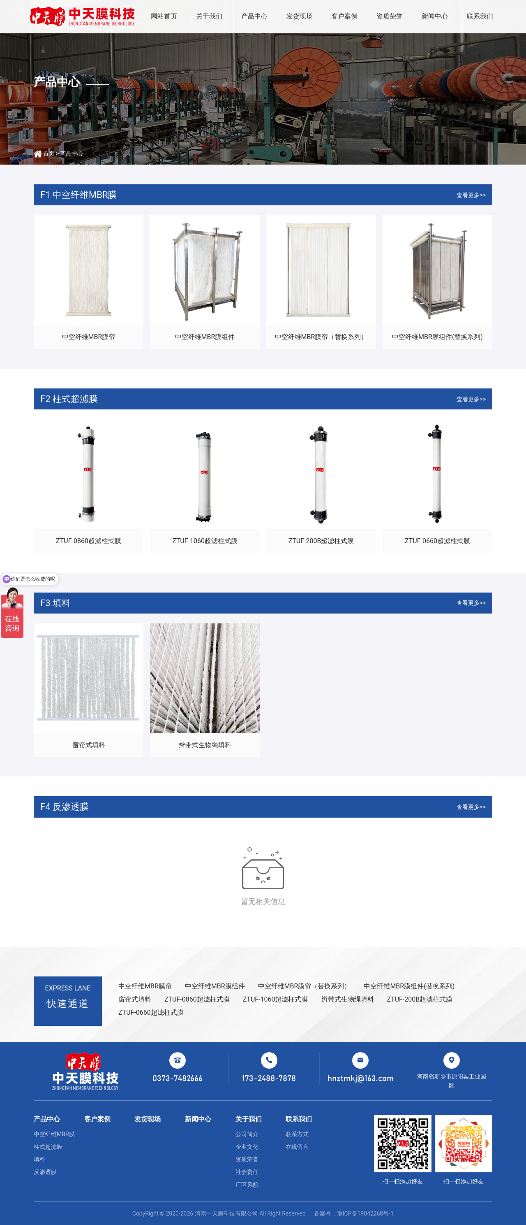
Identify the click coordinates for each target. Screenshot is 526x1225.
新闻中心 (435, 16)
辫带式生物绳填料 (205, 745)
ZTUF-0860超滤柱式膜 (88, 541)
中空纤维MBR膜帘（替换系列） (321, 337)
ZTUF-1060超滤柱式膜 (205, 541)
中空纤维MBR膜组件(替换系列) (437, 337)
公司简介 (246, 1134)
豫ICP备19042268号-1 (365, 1213)
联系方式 (297, 1134)
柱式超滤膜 (48, 1147)
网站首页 (164, 16)
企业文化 (246, 1147)
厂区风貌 (246, 1184)
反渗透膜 (45, 1172)
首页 (49, 153)
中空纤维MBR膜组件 (205, 337)
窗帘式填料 (88, 745)
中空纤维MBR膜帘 (88, 337)
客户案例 (344, 16)
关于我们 (209, 16)
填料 (39, 1159)
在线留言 (297, 1147)
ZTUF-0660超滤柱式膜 (437, 541)
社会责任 (246, 1172)
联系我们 (480, 16)
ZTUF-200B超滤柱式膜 (321, 541)
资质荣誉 (389, 16)
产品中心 (254, 16)
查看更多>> (471, 195)
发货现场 (299, 16)
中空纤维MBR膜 (54, 1134)
